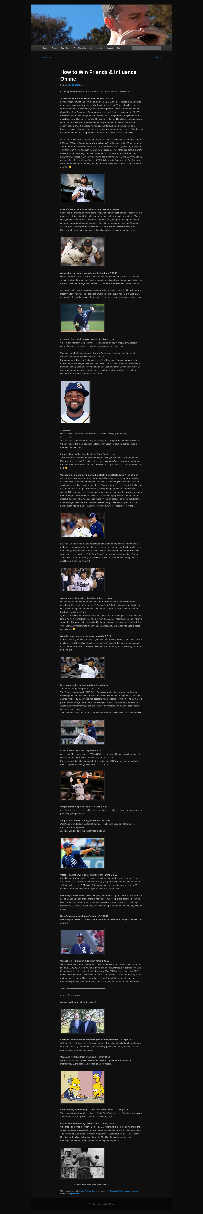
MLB (120, 1191)
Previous (46, 57)
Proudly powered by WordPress (101, 1204)
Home (44, 48)
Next (158, 57)
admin (83, 85)
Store (119, 48)
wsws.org (127, 1191)
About (54, 48)
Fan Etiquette (111, 1191)
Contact (109, 48)
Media (99, 48)
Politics (88, 1191)
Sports (94, 1191)
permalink (75, 1194)
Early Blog (65, 48)
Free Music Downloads (83, 48)
